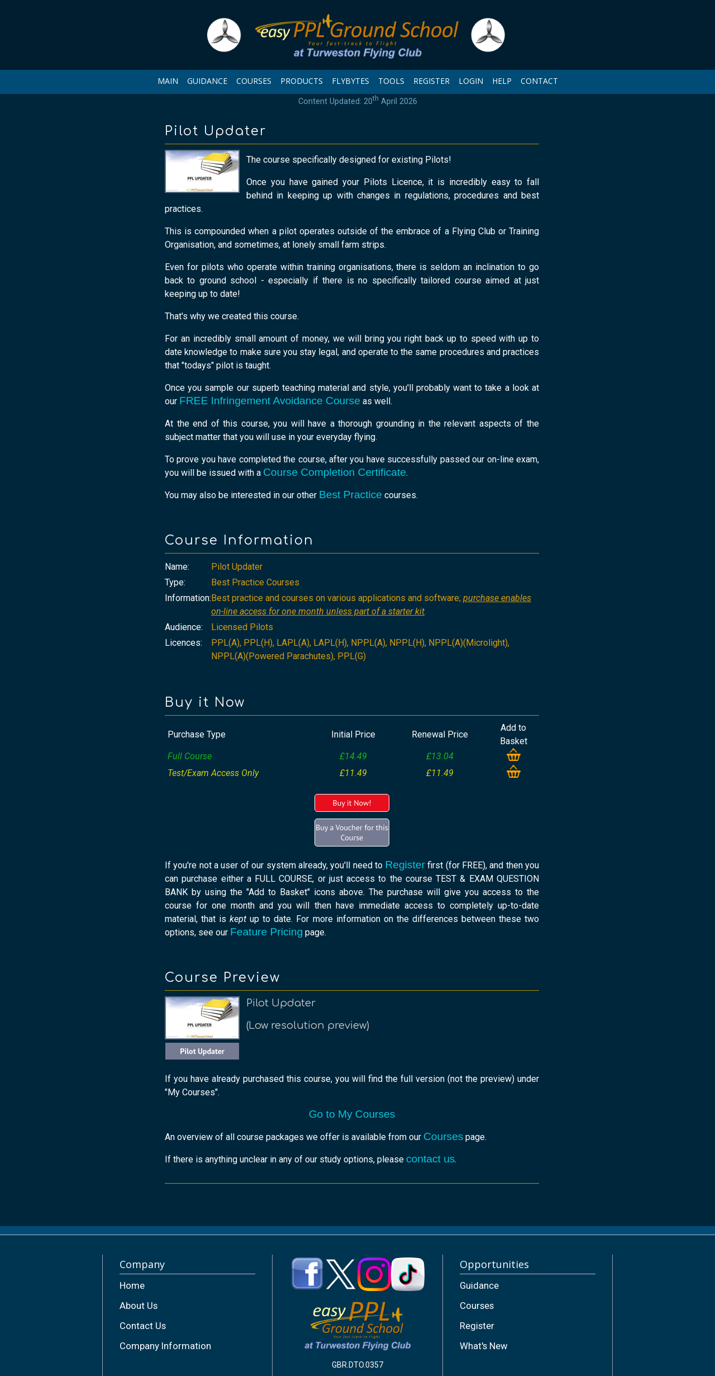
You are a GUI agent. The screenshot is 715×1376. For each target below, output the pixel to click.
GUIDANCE (207, 80)
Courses (443, 1136)
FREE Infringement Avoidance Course (269, 400)
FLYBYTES (350, 80)
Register (405, 865)
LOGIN (471, 80)
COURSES (253, 80)
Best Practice (350, 494)
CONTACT (539, 80)
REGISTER (431, 80)
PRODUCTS (301, 80)
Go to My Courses (352, 1114)
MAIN (168, 80)
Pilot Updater (202, 1051)
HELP (502, 80)
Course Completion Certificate (334, 472)
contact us (430, 1159)
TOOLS (391, 80)
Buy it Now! (351, 803)
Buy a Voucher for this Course (352, 832)
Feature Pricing (266, 932)
